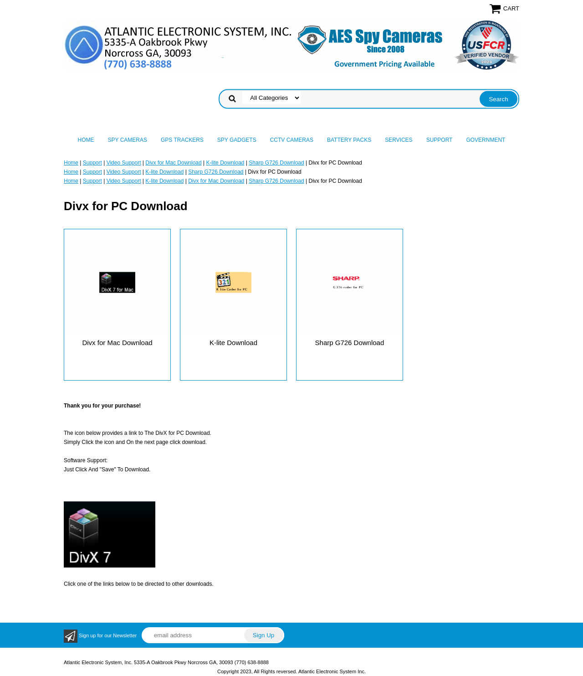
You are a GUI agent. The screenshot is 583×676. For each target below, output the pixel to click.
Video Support (124, 163)
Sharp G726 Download (276, 163)
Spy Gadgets (236, 140)
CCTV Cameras (291, 140)
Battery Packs (349, 140)
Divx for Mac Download (173, 163)
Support (439, 140)
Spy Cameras (127, 140)
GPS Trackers (182, 140)
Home (86, 140)
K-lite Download (225, 163)
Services (398, 140)
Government (485, 140)
